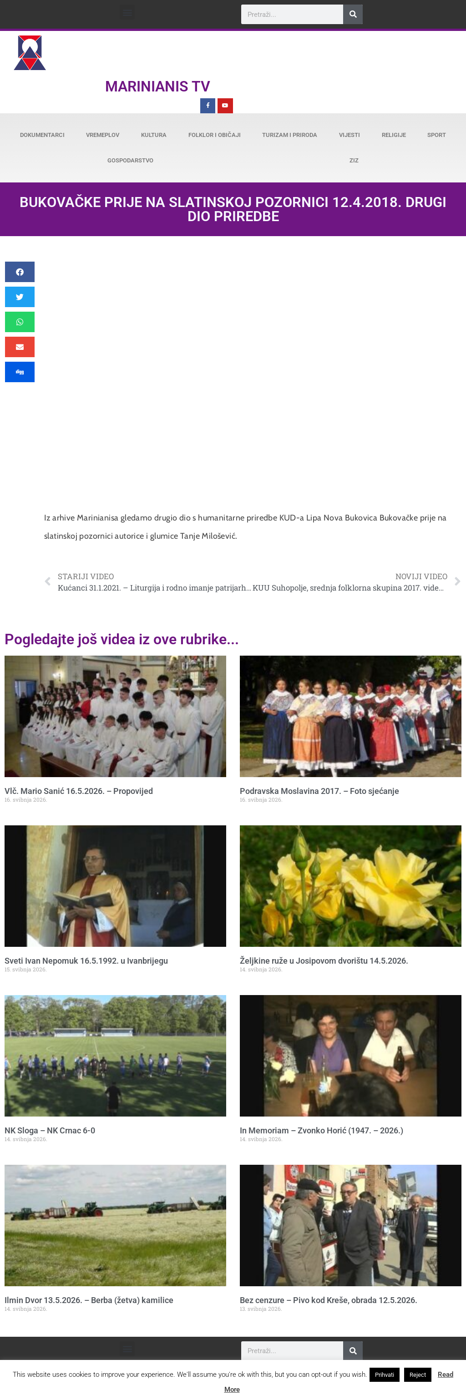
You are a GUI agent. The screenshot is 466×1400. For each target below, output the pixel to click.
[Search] (353, 14)
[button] (127, 12)
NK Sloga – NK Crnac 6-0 (50, 1130)
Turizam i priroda (289, 134)
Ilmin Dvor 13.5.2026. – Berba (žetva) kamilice (89, 1300)
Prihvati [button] (384, 1374)
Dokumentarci (42, 134)
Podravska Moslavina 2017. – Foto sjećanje (319, 791)
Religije (394, 134)
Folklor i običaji (214, 134)
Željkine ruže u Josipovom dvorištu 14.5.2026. (324, 960)
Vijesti (349, 134)
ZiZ (354, 160)
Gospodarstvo (130, 160)
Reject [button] (418, 1374)
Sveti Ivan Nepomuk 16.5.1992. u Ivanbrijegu (86, 960)
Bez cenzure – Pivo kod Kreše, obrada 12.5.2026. (328, 1300)
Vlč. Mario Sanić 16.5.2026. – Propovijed (79, 791)
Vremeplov (102, 134)
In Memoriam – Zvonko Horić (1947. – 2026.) (321, 1130)
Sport (436, 134)
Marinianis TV (157, 86)
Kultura (154, 134)
